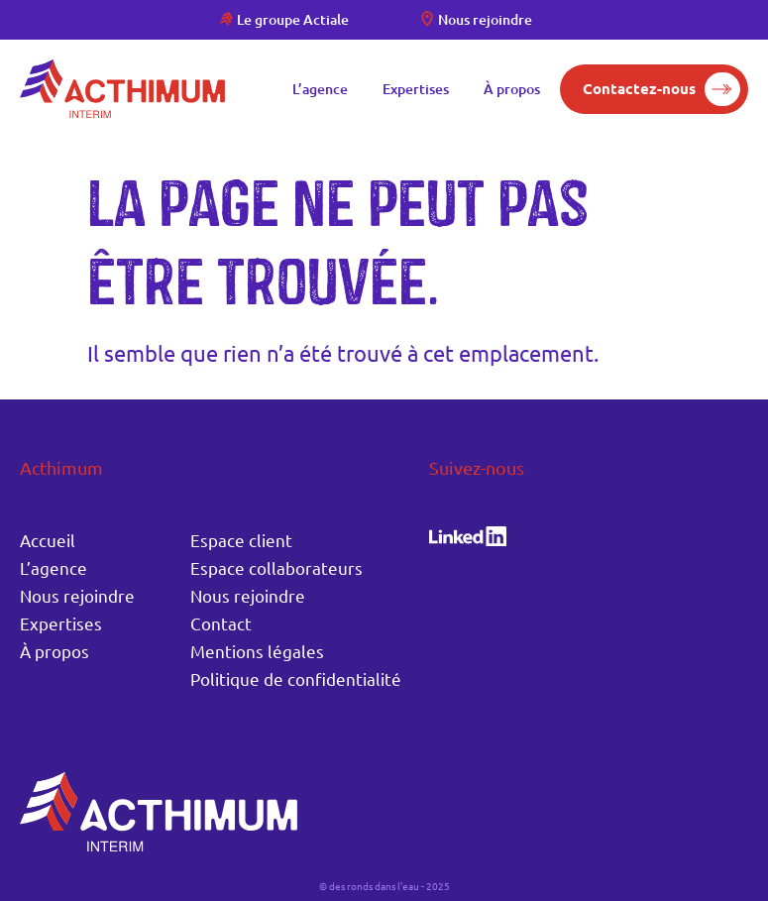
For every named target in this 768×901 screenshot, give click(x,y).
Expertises (416, 88)
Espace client (241, 539)
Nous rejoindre (485, 19)
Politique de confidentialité (295, 678)
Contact (221, 623)
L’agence (320, 88)
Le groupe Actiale (293, 19)
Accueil (47, 539)
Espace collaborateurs (276, 567)
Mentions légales (257, 650)
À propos (512, 88)
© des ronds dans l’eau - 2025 (384, 885)
